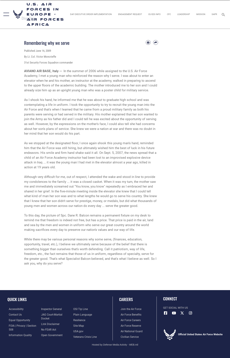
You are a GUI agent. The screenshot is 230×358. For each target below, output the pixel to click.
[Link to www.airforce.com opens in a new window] (129, 308)
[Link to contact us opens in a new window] (13, 314)
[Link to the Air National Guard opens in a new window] (129, 330)
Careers (126, 299)
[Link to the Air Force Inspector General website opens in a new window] (50, 308)
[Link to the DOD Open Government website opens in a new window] (51, 330)
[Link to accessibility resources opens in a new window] (14, 308)
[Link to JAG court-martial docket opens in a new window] (55, 314)
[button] (5, 14)
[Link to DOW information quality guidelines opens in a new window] (18, 334)
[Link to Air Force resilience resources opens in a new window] (79, 314)
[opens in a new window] (91, 14)
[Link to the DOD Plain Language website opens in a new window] (82, 308)
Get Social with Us (175, 307)
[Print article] (148, 42)
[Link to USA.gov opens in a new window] (78, 325)
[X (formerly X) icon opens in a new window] (182, 313)
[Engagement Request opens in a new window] (130, 14)
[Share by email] (155, 42)
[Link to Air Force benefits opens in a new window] (129, 314)
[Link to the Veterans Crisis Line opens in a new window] (85, 330)
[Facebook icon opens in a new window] (165, 313)
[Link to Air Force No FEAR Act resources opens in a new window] (48, 325)
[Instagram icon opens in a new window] (190, 313)
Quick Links (17, 299)
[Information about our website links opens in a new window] (49, 319)
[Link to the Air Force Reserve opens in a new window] (129, 325)
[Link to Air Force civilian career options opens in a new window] (127, 336)
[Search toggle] (224, 14)
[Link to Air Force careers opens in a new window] (129, 319)
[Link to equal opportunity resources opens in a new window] (17, 319)
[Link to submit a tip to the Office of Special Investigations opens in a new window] (47, 336)
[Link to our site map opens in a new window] (79, 319)
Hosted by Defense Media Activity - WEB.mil (115, 344)
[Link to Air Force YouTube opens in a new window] (173, 313)
